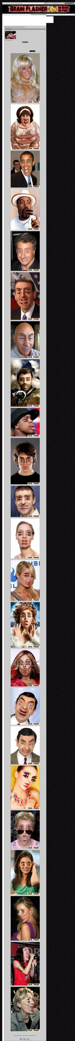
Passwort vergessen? (11, 3)
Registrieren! (17, 3)
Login (6, 3)
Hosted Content (34, 14)
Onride (39, 14)
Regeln (21, 3)
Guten (8, 40)
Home (4, 3)
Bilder (6, 40)
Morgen (11, 40)
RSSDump (44, 14)
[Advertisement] (37, 19)
